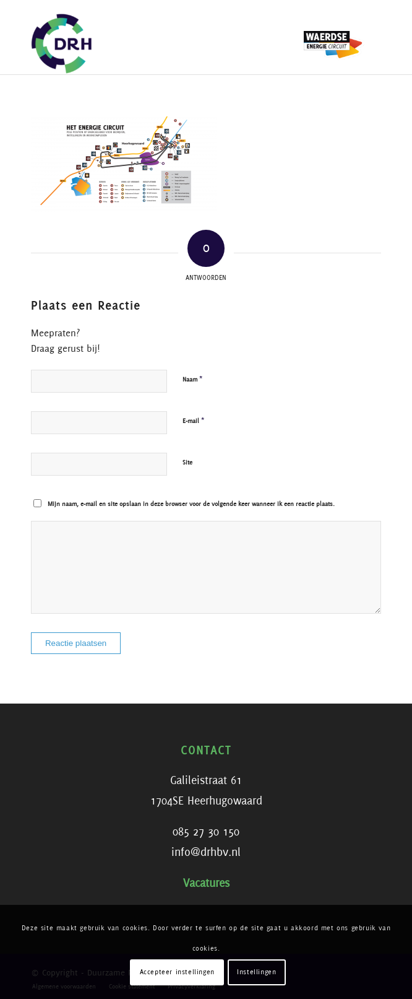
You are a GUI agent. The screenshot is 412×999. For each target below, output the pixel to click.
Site (187, 463)
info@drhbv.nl (206, 852)
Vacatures (206, 883)
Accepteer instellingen (177, 972)
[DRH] (171, 37)
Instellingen (256, 972)
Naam (192, 379)
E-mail (193, 420)
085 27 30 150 (206, 832)
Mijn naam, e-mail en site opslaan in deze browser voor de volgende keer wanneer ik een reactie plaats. (191, 504)
